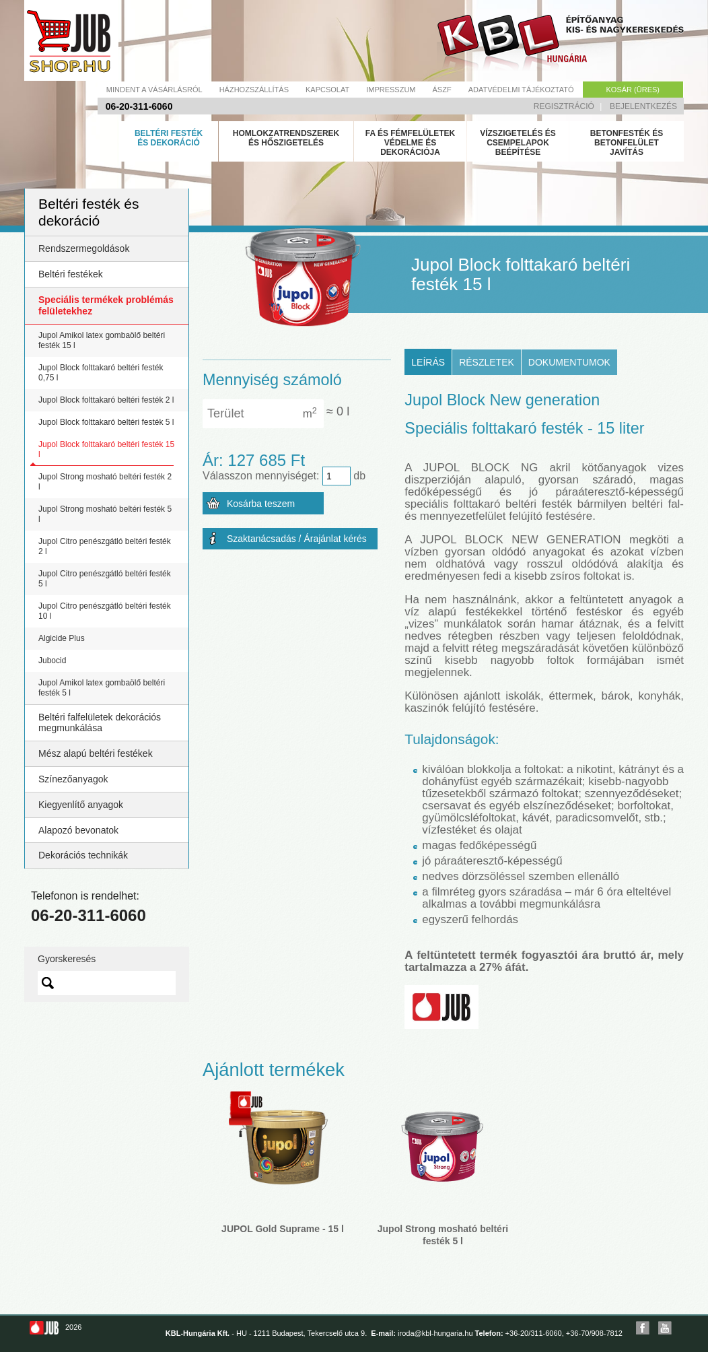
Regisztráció (564, 106)
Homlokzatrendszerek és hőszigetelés (286, 138)
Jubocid (52, 660)
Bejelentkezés (643, 106)
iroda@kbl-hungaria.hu (435, 1333)
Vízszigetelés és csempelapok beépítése (518, 143)
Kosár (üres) (633, 90)
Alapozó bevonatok (78, 830)
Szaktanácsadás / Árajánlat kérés (297, 538)
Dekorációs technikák (83, 855)
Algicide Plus (61, 638)
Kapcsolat (327, 90)
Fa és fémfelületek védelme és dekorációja (410, 143)
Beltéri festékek (70, 274)
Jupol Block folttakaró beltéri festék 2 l (106, 400)
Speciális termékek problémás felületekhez (106, 305)
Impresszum (390, 90)
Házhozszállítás (254, 90)
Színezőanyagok (73, 779)
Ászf (442, 90)
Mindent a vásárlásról (154, 90)
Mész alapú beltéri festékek (95, 753)
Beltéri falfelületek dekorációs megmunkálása (99, 723)
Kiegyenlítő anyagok (80, 804)
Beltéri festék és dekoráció (169, 138)
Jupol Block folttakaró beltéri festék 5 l (106, 422)
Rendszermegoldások (83, 248)
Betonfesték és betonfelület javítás (626, 143)
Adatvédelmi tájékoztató (521, 90)
